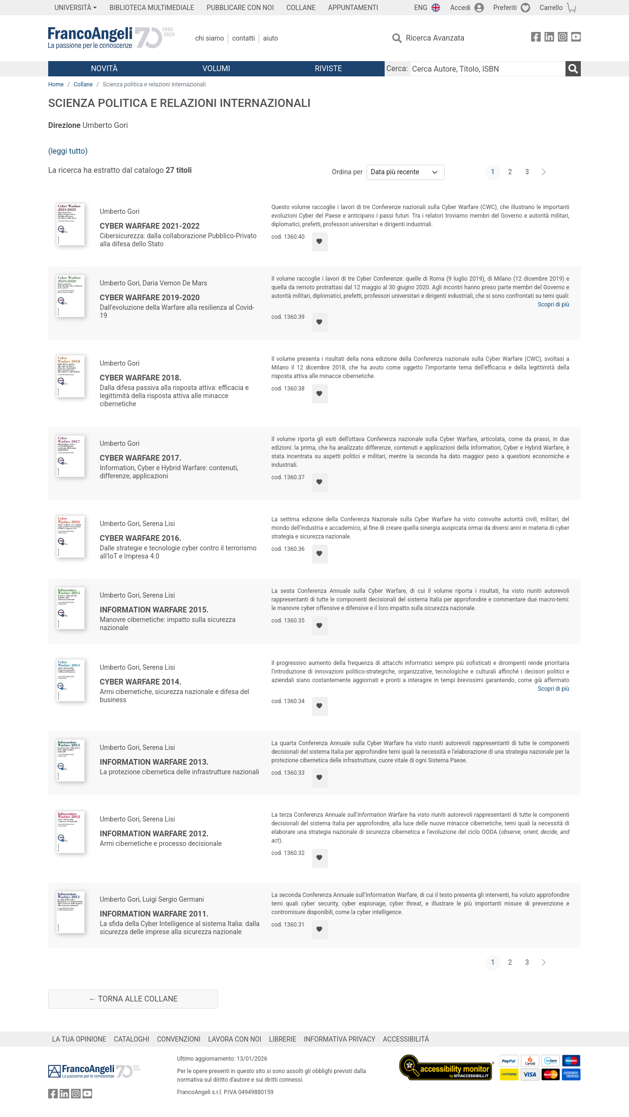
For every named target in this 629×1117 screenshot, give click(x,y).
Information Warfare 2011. (154, 913)
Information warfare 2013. (154, 762)
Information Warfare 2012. (154, 833)
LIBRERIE (282, 1039)
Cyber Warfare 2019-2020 (150, 297)
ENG (420, 7)
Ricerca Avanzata (435, 37)
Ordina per (347, 172)
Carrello (551, 7)
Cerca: (397, 68)
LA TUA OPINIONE (79, 1039)
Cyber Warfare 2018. (140, 377)
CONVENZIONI (178, 1039)
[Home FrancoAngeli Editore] (111, 38)
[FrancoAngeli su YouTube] (576, 38)
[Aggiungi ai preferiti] (320, 242)
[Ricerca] (573, 68)
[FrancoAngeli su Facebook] (536, 38)
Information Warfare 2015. (154, 609)
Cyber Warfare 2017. (140, 458)
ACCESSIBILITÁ (406, 1039)
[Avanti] (544, 172)
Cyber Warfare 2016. (140, 538)
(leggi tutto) (68, 151)
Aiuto (270, 38)
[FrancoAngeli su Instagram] (562, 38)
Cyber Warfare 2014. (140, 681)
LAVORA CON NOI (235, 1039)
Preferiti (505, 7)
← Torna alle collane (133, 998)
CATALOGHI (131, 1039)
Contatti (243, 38)
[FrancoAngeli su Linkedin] (549, 38)
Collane (83, 84)
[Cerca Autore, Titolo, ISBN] (488, 68)
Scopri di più (553, 304)
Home (55, 84)
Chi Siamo (209, 38)
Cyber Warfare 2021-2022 (150, 226)
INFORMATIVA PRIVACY (340, 1039)
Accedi (460, 7)
